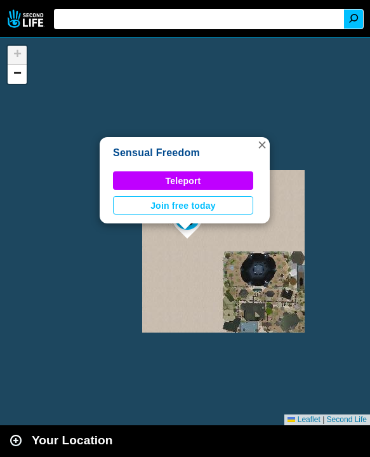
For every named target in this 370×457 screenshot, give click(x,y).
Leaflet (303, 419)
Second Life (27, 19)
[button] (262, 144)
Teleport (183, 181)
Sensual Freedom (156, 152)
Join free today (183, 206)
